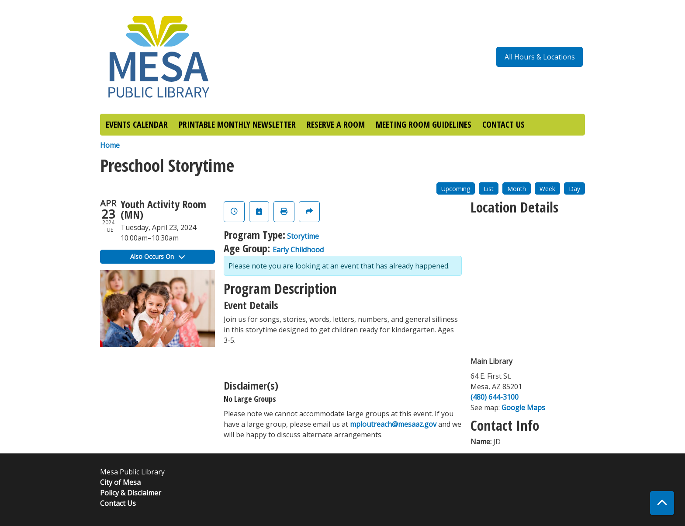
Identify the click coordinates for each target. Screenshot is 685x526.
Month (516, 189)
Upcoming (455, 189)
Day (574, 189)
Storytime (303, 236)
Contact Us (118, 503)
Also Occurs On (157, 256)
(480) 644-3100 (495, 397)
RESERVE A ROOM (336, 124)
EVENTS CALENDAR (137, 124)
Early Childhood (298, 249)
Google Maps (523, 407)
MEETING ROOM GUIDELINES (423, 124)
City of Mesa (120, 482)
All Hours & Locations (540, 57)
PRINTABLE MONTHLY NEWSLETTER (237, 124)
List (489, 189)
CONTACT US (503, 124)
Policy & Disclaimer (130, 493)
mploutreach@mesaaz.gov (393, 424)
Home (110, 145)
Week (547, 189)
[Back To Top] (662, 503)
